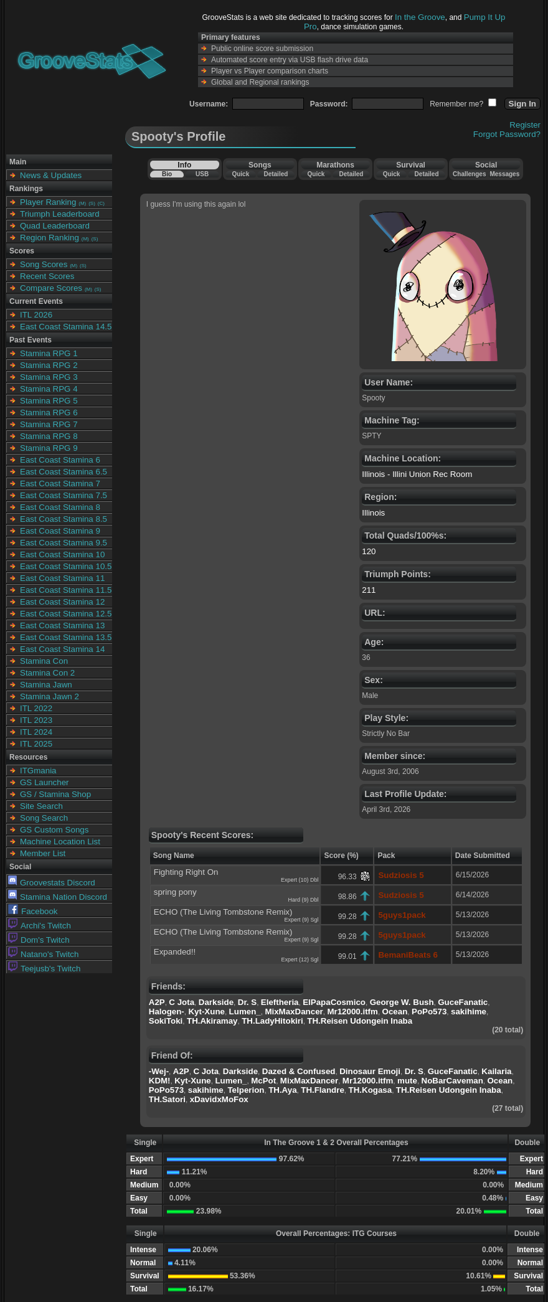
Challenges (469, 174)
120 (369, 551)
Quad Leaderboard (55, 225)
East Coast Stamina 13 (62, 625)
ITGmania (38, 770)
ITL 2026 (36, 314)
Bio (167, 174)
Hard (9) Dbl (303, 900)
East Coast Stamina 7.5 (63, 495)
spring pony (175, 892)
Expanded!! (175, 951)
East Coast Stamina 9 (60, 530)
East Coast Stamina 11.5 (65, 590)
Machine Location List (60, 841)
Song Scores (43, 264)
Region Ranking (49, 237)
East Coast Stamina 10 (62, 554)
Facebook (33, 911)
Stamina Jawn (46, 684)
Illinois (373, 512)
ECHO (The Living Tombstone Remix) (223, 912)
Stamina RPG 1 (49, 353)
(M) (82, 203)
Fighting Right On (186, 872)
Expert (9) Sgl (301, 920)
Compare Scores (51, 288)
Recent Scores (47, 276)
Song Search (44, 818)
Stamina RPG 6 (49, 412)
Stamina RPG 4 (49, 389)
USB (202, 174)
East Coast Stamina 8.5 (63, 519)
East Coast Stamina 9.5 (63, 542)
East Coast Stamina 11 (62, 578)
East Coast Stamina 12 (62, 601)
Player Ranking (48, 202)
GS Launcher (44, 782)
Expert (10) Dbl (300, 880)
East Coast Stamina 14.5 (65, 326)
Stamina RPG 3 (49, 377)
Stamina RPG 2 (49, 365)
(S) (91, 203)
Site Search (41, 806)
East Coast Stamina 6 (60, 460)
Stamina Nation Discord (57, 897)
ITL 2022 (36, 708)
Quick (240, 174)
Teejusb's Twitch (44, 968)
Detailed (275, 174)
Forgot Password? (507, 134)
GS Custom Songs (54, 829)
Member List (42, 853)
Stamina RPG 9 (49, 448)
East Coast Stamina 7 (60, 483)
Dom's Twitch (39, 940)
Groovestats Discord (51, 882)
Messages (504, 174)
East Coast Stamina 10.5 (65, 566)
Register (525, 125)
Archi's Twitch (39, 925)
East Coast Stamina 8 (60, 507)
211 (369, 590)
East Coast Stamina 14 (62, 649)
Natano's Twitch (43, 954)
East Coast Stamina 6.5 (63, 471)
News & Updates (51, 175)
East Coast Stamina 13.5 (65, 637)
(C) (101, 203)
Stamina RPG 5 (49, 400)
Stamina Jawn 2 (49, 696)
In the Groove (420, 17)
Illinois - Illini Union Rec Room (417, 474)
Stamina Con (44, 661)
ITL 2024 (36, 732)
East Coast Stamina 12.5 (65, 613)
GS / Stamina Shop (55, 794)
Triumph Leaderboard (60, 214)
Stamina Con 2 (47, 672)
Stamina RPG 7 (49, 424)
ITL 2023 (36, 720)
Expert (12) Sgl (299, 959)
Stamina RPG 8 (49, 436)
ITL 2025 (36, 743)
